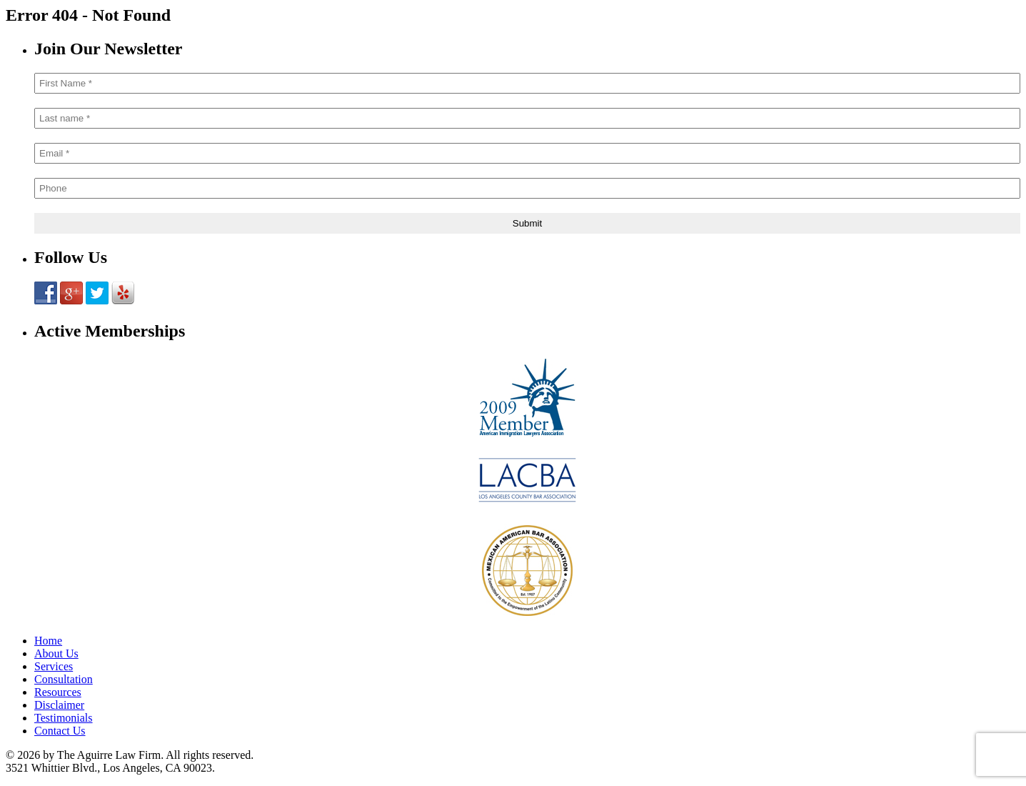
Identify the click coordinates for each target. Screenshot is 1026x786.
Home (48, 641)
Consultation (63, 679)
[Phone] (527, 188)
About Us (56, 653)
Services (53, 666)
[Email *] (527, 153)
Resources (57, 692)
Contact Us (60, 731)
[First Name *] (527, 83)
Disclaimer (59, 705)
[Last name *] (527, 118)
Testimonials (63, 718)
